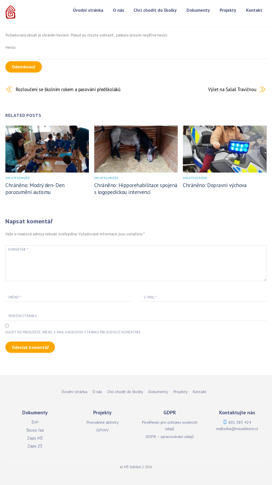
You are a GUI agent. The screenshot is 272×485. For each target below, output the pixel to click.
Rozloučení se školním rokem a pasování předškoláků (68, 89)
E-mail (150, 297)
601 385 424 (239, 422)
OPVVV (102, 430)
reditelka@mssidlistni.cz (237, 428)
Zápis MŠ (35, 438)
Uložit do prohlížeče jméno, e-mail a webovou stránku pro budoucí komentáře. (73, 332)
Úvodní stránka (88, 10)
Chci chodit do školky (155, 10)
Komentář (18, 249)
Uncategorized (17, 178)
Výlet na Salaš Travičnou (232, 89)
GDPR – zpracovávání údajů (170, 436)
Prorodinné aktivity (102, 422)
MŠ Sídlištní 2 (134, 467)
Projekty (228, 10)
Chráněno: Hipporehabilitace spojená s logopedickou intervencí (136, 189)
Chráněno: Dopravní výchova (214, 185)
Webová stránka (22, 316)
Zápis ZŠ (34, 446)
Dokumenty (198, 10)
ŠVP (35, 422)
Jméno (14, 297)
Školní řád (35, 430)
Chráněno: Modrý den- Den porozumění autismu (35, 189)
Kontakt (254, 10)
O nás (118, 10)
